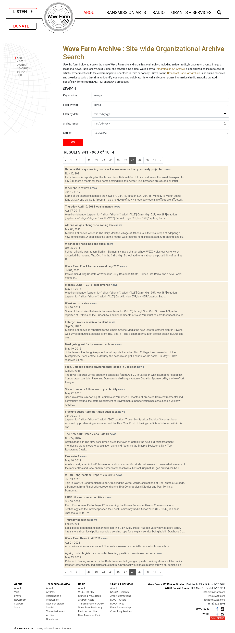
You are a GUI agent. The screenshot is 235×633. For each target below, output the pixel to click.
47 (125, 160)
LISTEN (23, 11)
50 (147, 160)
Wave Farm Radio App (90, 607)
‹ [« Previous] (65, 160)
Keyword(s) (70, 95)
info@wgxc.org (216, 596)
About (17, 588)
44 (103, 160)
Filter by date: (71, 114)
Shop (17, 607)
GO (73, 142)
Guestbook (52, 619)
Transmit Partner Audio (91, 603)
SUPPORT (21, 71)
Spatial (50, 607)
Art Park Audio (86, 599)
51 (154, 160)
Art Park (50, 592)
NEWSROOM (23, 68)
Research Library (55, 603)
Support (18, 603)
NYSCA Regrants (119, 592)
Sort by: (67, 132)
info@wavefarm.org (214, 592)
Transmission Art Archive (170, 69)
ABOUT (90, 12)
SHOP (19, 75)
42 (89, 160)
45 (110, 160)
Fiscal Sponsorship (120, 607)
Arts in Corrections (120, 596)
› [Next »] (160, 160)
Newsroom (20, 599)
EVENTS (20, 64)
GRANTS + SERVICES (191, 12)
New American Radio (89, 615)
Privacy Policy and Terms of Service (54, 628)
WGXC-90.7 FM (86, 592)
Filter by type (71, 104)
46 (118, 160)
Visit (16, 592)
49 (139, 160)
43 (96, 160)
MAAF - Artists (118, 599)
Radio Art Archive (87, 611)
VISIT (19, 61)
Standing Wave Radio (90, 596)
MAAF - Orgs (117, 603)
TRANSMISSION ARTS (125, 12)
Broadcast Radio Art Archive (183, 73)
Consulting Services (121, 611)
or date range (71, 123)
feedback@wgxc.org (214, 599)
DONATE (22, 26)
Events (17, 596)
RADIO (158, 12)
